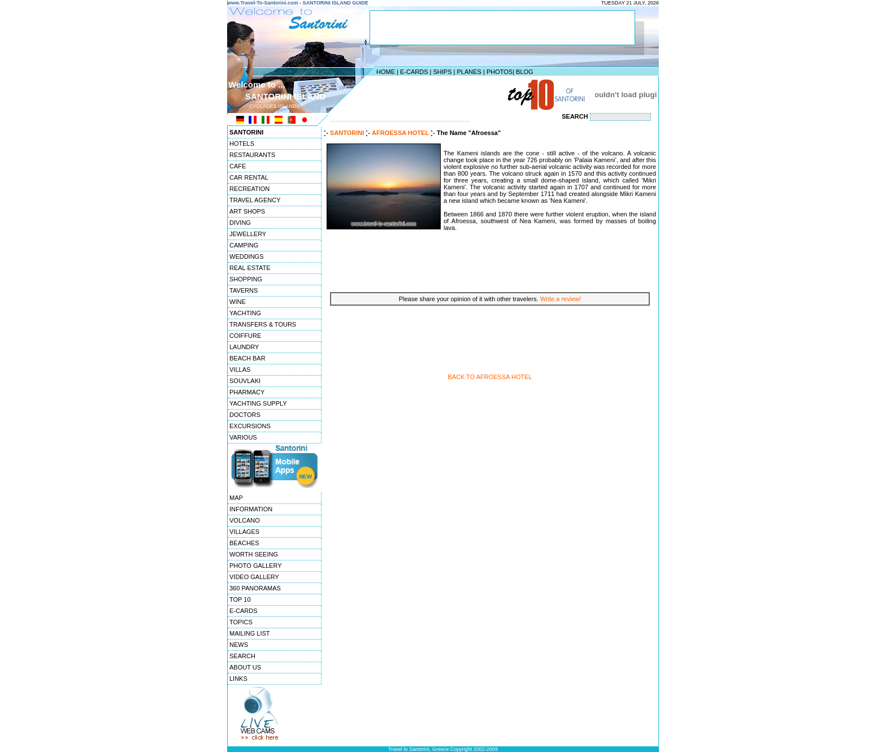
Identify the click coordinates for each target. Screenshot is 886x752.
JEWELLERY (247, 234)
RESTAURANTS (252, 154)
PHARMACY (246, 392)
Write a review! (560, 298)
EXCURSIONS (250, 426)
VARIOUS (243, 437)
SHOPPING (245, 279)
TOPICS (241, 622)
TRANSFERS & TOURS (262, 324)
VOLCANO (244, 520)
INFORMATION (250, 509)
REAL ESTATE (250, 267)
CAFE (237, 166)
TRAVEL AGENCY (254, 200)
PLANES (469, 71)
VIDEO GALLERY (254, 576)
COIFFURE (245, 335)
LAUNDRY (244, 347)
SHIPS (442, 71)
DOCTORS (244, 414)
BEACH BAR (247, 358)
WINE (237, 301)
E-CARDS (414, 71)
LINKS (238, 678)
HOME (385, 71)
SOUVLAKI (244, 380)
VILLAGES (244, 531)
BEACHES (244, 543)
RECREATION (249, 188)
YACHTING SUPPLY (258, 403)
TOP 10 (240, 599)
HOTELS (241, 143)
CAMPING (243, 245)
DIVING (240, 222)
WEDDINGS (246, 256)
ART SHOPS (247, 211)
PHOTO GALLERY (255, 565)
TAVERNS (243, 290)
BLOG (524, 71)
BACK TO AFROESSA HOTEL (490, 376)
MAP (236, 497)
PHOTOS (500, 71)
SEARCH (242, 656)
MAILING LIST (249, 633)
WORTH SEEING (253, 554)
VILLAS (239, 369)
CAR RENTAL (248, 177)
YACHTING (245, 313)
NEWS (238, 644)
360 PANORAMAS (255, 588)
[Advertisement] (440, 94)
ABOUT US (245, 667)
